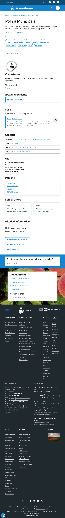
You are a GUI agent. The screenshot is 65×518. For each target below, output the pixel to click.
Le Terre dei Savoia (24, 462)
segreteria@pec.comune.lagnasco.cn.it (19, 398)
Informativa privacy (10, 478)
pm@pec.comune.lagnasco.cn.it (20, 151)
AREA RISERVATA (31, 515)
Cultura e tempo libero (25, 338)
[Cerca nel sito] (58, 8)
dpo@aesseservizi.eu (43, 422)
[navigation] (3, 8)
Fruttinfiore (22, 443)
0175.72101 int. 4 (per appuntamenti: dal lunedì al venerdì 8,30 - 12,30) (35, 139)
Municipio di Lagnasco (14, 119)
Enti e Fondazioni (10, 333)
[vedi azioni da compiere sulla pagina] (19, 32)
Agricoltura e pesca (24, 322)
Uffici (24, 16)
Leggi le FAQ (8, 453)
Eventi (54, 324)
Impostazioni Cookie (10, 483)
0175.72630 (14, 143)
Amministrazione (15, 16)
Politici (7, 341)
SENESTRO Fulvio (12, 186)
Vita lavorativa (23, 360)
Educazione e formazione (26, 341)
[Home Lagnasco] (21, 8)
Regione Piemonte (24, 435)
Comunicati (46, 376)
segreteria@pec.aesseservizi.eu (45, 424)
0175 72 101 (11, 390)
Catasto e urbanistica (25, 336)
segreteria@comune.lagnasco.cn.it (18, 400)
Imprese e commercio (25, 346)
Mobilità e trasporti (24, 349)
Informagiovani (47, 360)
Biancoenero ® (47, 511)
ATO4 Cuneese (23, 451)
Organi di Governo (10, 322)
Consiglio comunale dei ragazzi (46, 327)
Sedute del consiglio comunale (46, 349)
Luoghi (54, 327)
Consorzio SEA (23, 445)
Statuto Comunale (10, 475)
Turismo (21, 357)
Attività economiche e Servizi (55, 345)
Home (7, 16)
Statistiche (8, 491)
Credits (7, 486)
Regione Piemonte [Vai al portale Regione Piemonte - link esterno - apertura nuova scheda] (9, 2)
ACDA (21, 448)
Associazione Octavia (25, 456)
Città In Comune (40, 509)
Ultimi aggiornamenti (11, 489)
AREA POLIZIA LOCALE (15, 100)
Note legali (8, 480)
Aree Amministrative (11, 325)
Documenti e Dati (10, 330)
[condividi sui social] (9, 32)
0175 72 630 (11, 392)
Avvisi (44, 379)
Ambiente (22, 325)
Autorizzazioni (23, 333)
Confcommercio (23, 467)
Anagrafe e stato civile (25, 327)
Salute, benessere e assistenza (28, 352)
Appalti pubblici (23, 330)
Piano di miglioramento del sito (10, 448)
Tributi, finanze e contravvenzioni (28, 354)
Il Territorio (55, 329)
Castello (45, 333)
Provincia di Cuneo (24, 437)
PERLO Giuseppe (12, 192)
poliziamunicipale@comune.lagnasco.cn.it (24, 147)
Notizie (45, 322)
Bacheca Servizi (9, 472)
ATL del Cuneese (24, 459)
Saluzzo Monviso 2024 (25, 464)
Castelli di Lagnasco (24, 440)
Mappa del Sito (9, 494)
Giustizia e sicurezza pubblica (27, 344)
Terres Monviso (23, 453)
